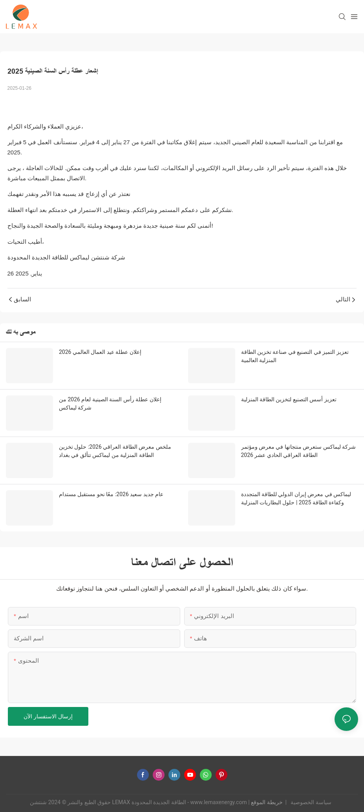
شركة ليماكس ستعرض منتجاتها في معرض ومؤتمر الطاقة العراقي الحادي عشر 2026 (298, 451)
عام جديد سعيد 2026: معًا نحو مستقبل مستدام (111, 494)
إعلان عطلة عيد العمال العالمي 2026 (100, 352)
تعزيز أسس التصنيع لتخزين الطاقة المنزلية (289, 399)
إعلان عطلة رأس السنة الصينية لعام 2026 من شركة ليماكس (110, 403)
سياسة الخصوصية (310, 802)
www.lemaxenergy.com (219, 802)
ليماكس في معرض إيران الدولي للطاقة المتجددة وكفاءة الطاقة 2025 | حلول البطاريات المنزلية (296, 498)
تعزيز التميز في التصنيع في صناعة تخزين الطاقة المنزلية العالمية (295, 356)
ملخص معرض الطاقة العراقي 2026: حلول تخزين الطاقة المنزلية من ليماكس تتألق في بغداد (115, 451)
